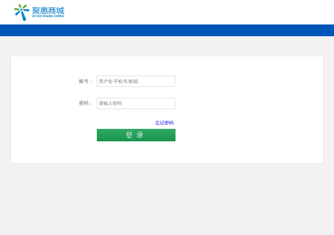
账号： (86, 81)
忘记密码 (164, 122)
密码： (86, 103)
